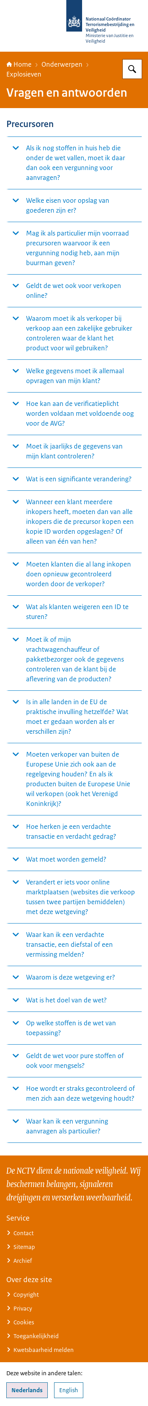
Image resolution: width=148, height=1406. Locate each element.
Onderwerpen (61, 64)
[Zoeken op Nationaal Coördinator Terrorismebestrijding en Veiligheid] (132, 69)
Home (19, 64)
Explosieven (23, 74)
